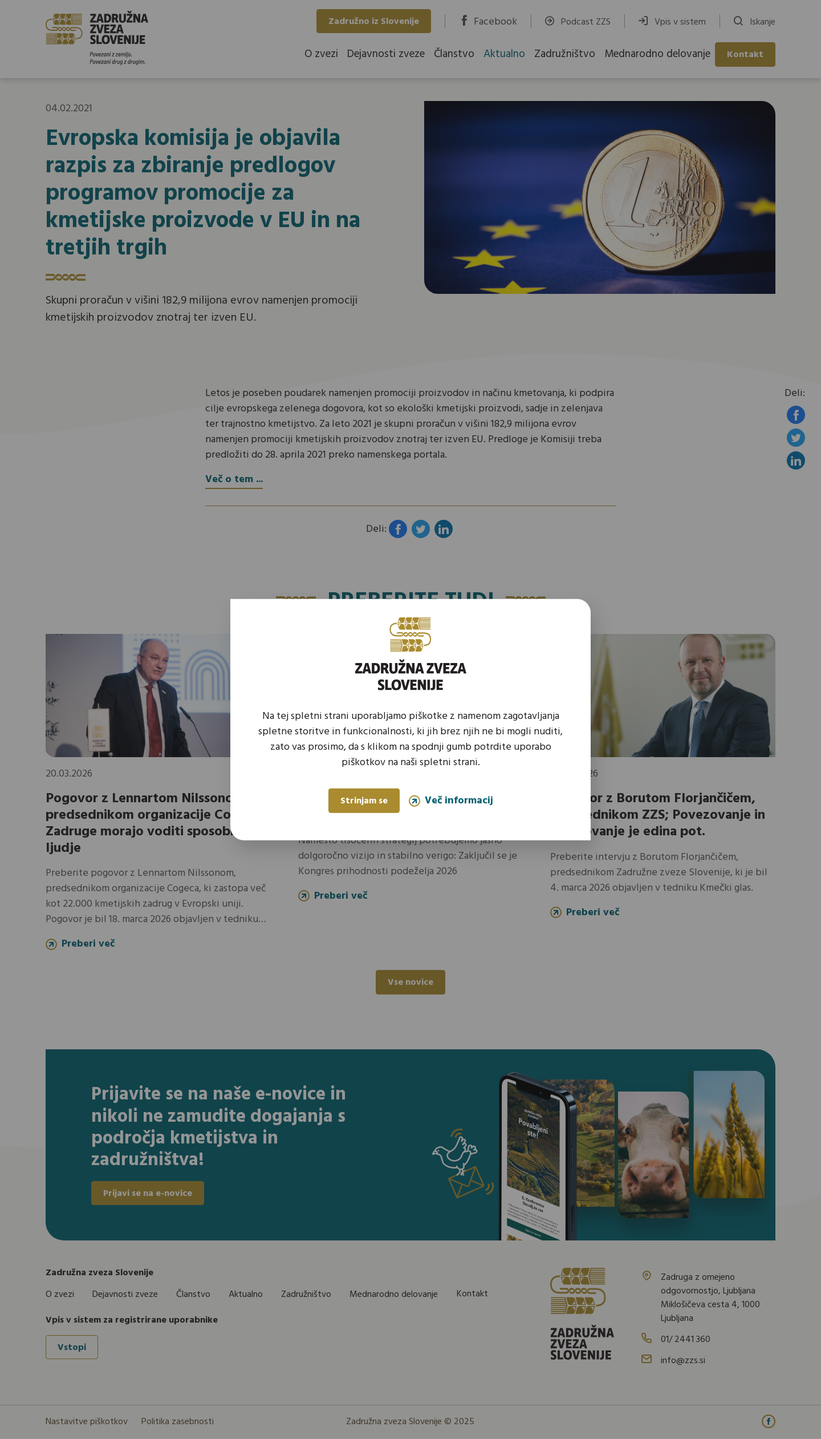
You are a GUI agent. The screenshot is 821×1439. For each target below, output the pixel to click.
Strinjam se (364, 801)
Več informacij (451, 801)
